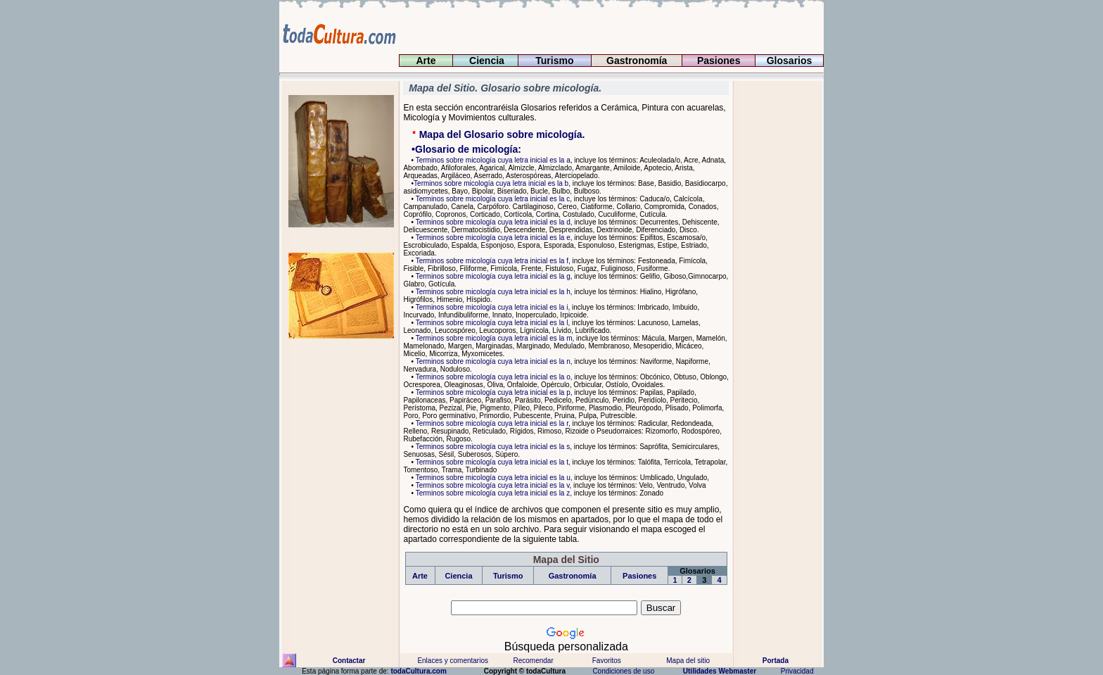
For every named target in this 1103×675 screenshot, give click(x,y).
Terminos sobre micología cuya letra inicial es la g (492, 276)
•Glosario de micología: (462, 149)
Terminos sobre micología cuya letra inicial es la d (492, 222)
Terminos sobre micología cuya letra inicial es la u (492, 477)
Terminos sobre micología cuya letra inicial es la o (492, 377)
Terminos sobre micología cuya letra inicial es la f (491, 261)
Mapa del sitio (688, 660)
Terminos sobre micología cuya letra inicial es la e (492, 237)
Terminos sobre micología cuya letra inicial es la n (492, 361)
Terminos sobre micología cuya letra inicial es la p (492, 392)
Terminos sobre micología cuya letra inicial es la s (492, 446)
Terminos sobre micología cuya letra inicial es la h (492, 292)
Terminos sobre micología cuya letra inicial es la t (491, 462)
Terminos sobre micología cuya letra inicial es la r (491, 423)
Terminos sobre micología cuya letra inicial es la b (491, 183)
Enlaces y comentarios (452, 660)
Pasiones (718, 60)
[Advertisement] (775, 292)
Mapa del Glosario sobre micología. (500, 134)
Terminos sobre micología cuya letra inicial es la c (492, 199)
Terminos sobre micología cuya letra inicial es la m (493, 338)
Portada (776, 660)
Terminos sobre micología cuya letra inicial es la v (491, 485)
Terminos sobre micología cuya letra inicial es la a (492, 160)
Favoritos (606, 660)
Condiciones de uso (622, 671)
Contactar (348, 660)
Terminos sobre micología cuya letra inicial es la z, (493, 493)
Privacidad (797, 671)
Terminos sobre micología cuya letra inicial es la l (491, 323)
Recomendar (533, 660)
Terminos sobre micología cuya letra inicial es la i (491, 307)
